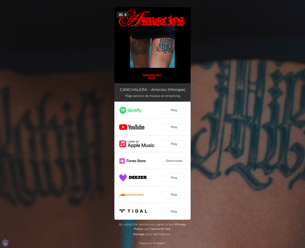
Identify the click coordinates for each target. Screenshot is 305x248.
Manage (139, 234)
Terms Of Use (161, 229)
